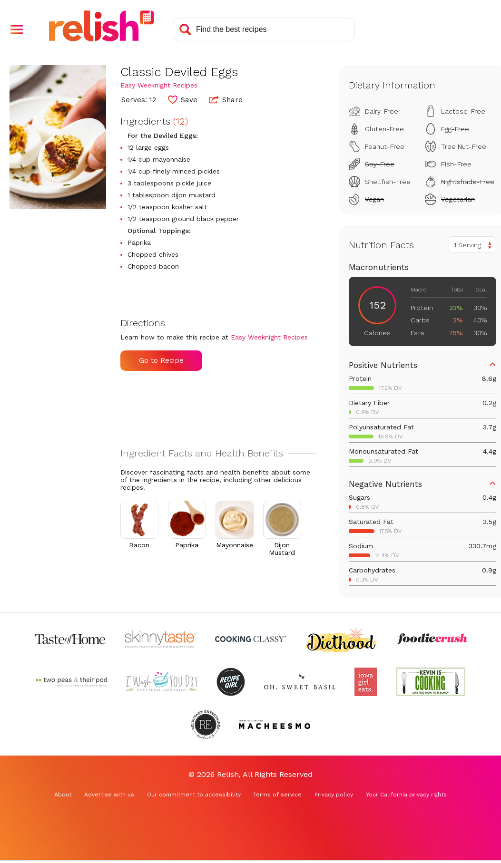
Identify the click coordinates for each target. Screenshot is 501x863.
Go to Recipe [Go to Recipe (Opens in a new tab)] (161, 360)
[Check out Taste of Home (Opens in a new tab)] (70, 639)
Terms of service (277, 794)
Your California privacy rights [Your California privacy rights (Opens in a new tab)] (406, 794)
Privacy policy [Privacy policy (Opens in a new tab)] (333, 794)
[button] (17, 29)
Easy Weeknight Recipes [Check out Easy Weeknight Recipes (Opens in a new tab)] (158, 85)
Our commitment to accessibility (194, 794)
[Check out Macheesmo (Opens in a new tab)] (274, 724)
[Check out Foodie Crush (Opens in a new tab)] (431, 639)
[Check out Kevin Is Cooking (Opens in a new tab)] (430, 682)
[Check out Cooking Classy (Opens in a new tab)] (250, 639)
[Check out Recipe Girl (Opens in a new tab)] (230, 682)
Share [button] (226, 99)
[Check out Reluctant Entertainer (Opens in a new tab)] (205, 724)
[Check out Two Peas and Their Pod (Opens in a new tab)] (71, 682)
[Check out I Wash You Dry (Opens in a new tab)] (161, 682)
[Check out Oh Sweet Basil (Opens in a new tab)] (299, 682)
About (62, 794)
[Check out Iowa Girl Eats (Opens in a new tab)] (365, 682)
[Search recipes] (264, 29)
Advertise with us (109, 794)
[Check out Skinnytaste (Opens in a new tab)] (160, 639)
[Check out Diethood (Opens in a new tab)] (341, 639)
